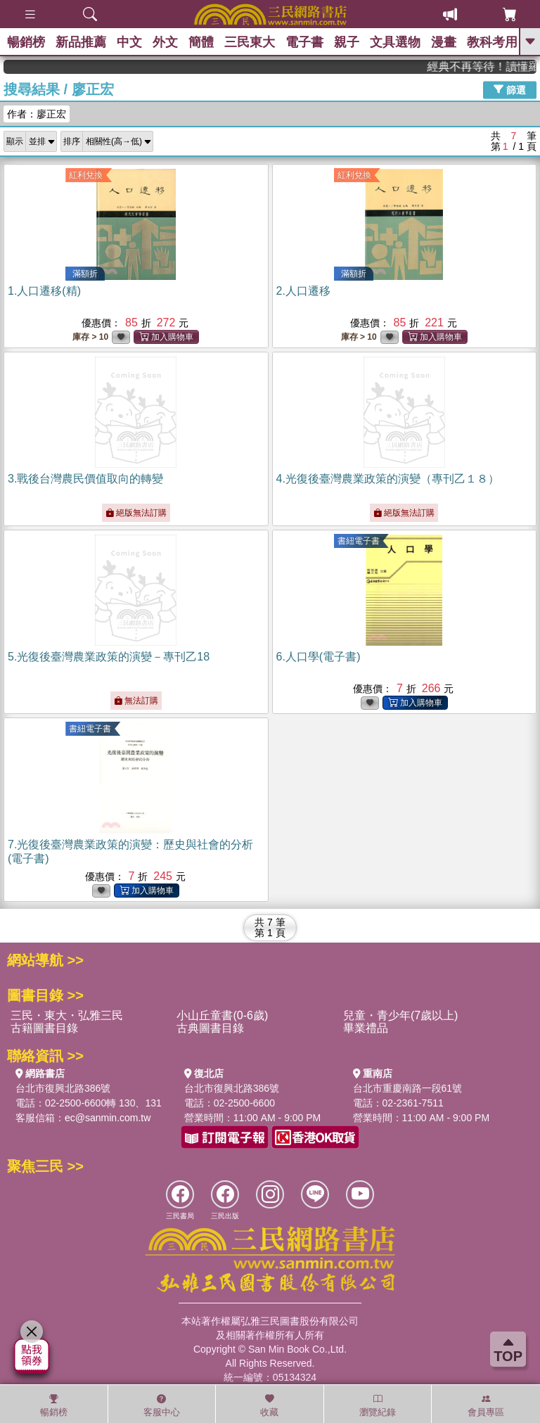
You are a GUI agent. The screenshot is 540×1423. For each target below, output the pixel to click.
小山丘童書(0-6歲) (222, 1015)
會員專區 (486, 1405)
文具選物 (395, 42)
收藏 (269, 1405)
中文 (129, 42)
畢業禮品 (365, 1028)
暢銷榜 (26, 42)
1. (44, 291)
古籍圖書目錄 (44, 1028)
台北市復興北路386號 (62, 1088)
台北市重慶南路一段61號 (408, 1088)
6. (318, 657)
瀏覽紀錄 (377, 1405)
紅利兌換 (86, 175)
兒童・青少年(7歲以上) (400, 1015)
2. (303, 291)
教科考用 (492, 42)
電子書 (304, 42)
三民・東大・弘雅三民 (67, 1015)
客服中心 (161, 1405)
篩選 (510, 89)
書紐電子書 (359, 541)
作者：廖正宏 (36, 114)
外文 (165, 42)
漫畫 (443, 42)
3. (85, 479)
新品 (81, 42)
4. (387, 479)
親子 (346, 42)
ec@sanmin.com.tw (107, 1117)
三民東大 (249, 42)
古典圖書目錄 (210, 1028)
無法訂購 (136, 701)
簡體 (201, 42)
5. (109, 657)
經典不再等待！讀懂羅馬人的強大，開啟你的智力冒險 (492, 66)
